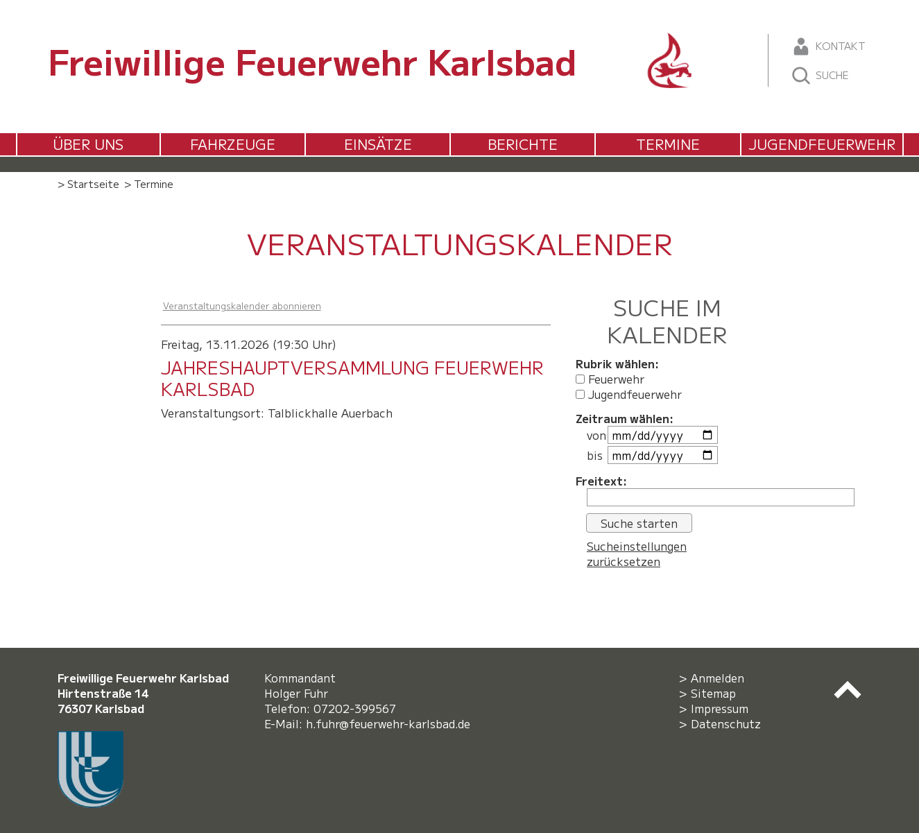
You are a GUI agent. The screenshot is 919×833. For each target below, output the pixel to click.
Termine (668, 144)
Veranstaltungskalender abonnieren (242, 305)
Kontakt (828, 46)
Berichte (523, 144)
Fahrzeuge (232, 144)
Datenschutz (726, 723)
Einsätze (378, 144)
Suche (819, 75)
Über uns (88, 144)
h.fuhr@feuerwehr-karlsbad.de (391, 723)
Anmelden (717, 677)
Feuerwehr (610, 378)
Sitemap (713, 693)
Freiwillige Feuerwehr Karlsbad (312, 60)
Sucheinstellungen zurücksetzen (637, 553)
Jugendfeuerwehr (821, 144)
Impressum (719, 708)
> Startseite (88, 183)
